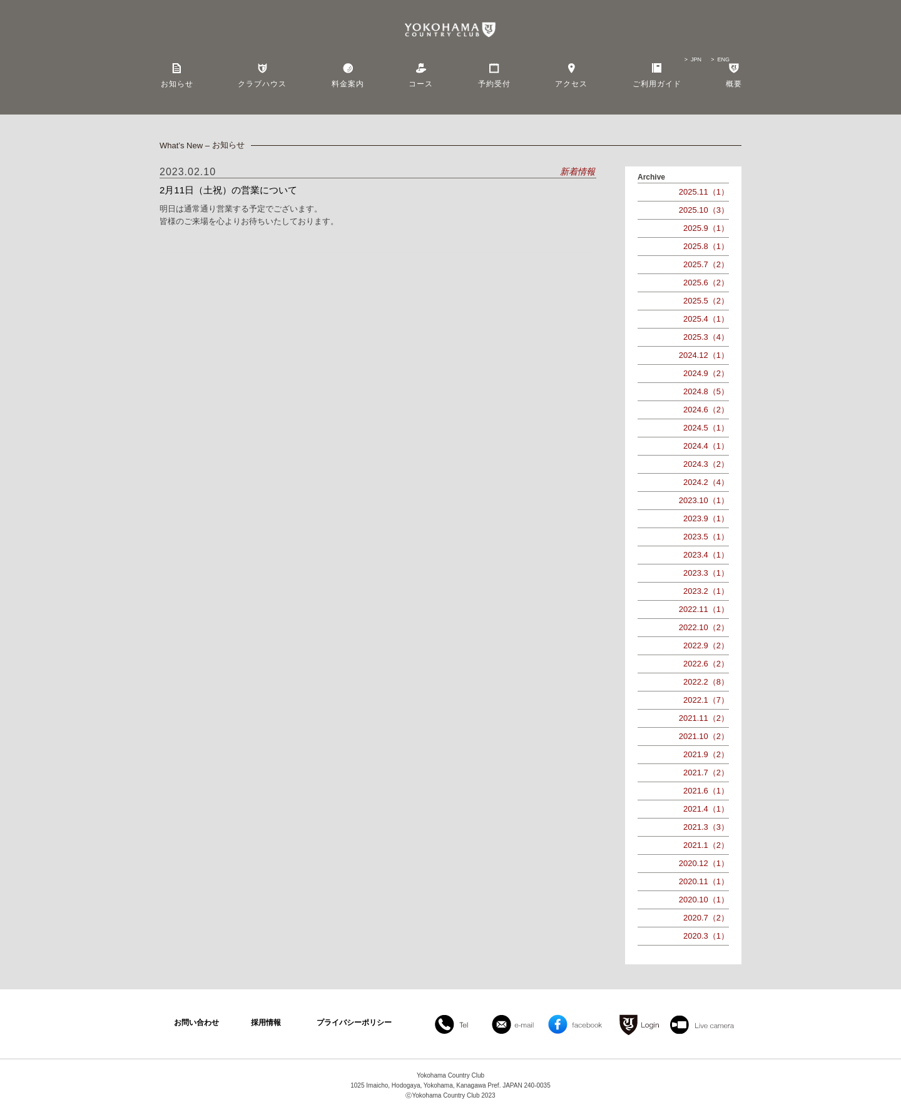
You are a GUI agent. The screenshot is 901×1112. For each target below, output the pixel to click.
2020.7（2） (706, 917)
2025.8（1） (706, 246)
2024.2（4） (706, 482)
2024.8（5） (706, 391)
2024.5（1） (706, 427)
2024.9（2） (706, 373)
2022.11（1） (704, 609)
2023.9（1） (706, 518)
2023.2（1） (706, 591)
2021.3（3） (706, 827)
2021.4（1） (706, 809)
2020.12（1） (704, 863)
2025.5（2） (706, 300)
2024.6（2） (706, 409)
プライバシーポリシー (354, 1022)
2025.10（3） (704, 210)
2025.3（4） (706, 337)
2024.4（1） (706, 446)
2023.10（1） (704, 500)
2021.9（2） (706, 754)
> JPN (693, 59)
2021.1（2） (706, 845)
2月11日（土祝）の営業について (228, 190)
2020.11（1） (704, 881)
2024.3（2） (706, 464)
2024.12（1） (704, 355)
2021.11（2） (704, 718)
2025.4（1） (706, 319)
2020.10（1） (704, 899)
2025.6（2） (706, 282)
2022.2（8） (706, 681)
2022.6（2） (706, 663)
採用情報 (266, 1022)
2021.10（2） (704, 736)
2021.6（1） (706, 790)
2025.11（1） (704, 191)
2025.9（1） (706, 228)
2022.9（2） (706, 645)
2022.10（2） (704, 627)
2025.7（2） (706, 264)
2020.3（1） (706, 936)
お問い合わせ (196, 1022)
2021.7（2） (706, 772)
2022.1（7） (706, 700)
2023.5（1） (706, 536)
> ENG (720, 59)
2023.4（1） (706, 554)
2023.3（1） (706, 573)
